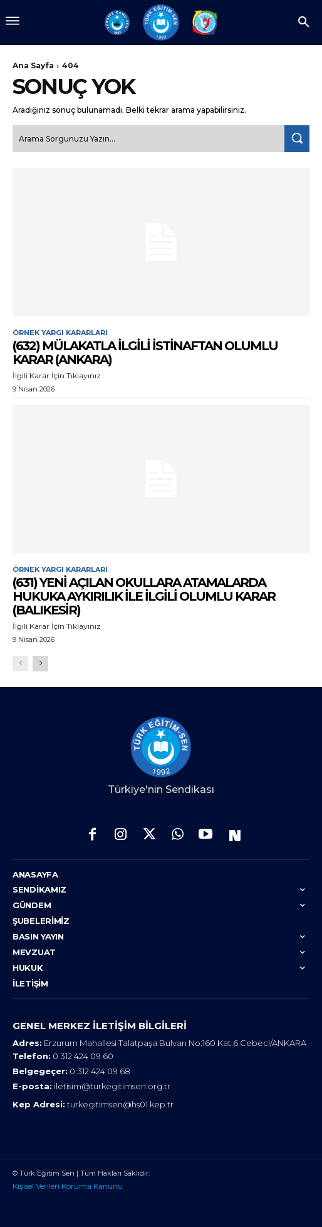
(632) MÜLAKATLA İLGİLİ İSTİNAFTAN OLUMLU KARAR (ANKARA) (145, 352)
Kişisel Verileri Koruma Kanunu (68, 1186)
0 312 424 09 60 (83, 1056)
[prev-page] (20, 663)
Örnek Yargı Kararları (60, 333)
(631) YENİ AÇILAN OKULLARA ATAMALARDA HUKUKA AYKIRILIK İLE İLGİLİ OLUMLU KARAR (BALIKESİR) (144, 596)
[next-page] (40, 663)
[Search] (296, 138)
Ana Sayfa (33, 65)
